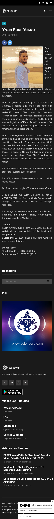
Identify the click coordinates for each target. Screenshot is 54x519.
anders (8, 462)
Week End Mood (12, 408)
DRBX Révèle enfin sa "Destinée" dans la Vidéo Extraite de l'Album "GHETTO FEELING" (26, 458)
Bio (4, 23)
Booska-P (10, 474)
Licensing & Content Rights (14, 512)
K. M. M (8, 485)
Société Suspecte (13, 434)
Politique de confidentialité (13, 509)
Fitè (5, 417)
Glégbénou (9, 426)
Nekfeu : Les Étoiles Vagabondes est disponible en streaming (23, 468)
